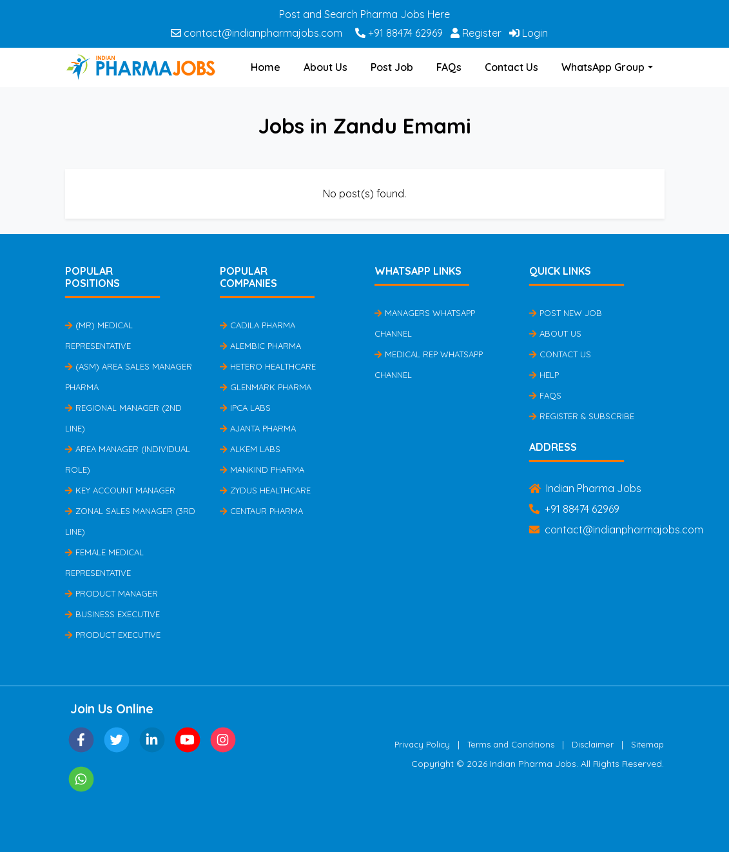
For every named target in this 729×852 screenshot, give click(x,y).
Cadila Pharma (257, 325)
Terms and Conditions (510, 744)
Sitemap (647, 744)
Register (476, 32)
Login (528, 32)
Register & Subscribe (581, 416)
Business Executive (112, 614)
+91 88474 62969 (399, 32)
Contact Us (511, 67)
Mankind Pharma (262, 469)
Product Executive (112, 634)
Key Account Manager (120, 490)
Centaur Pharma (261, 511)
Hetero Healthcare (268, 366)
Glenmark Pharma (265, 387)
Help (544, 375)
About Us (325, 67)
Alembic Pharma (260, 346)
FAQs (449, 67)
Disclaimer (593, 744)
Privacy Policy (422, 744)
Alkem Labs (250, 449)
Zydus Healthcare (265, 490)
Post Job (392, 67)
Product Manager (111, 593)
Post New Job (565, 313)
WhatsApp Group (603, 67)
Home (265, 67)
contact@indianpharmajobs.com (256, 32)
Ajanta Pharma (258, 428)
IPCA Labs (245, 407)
